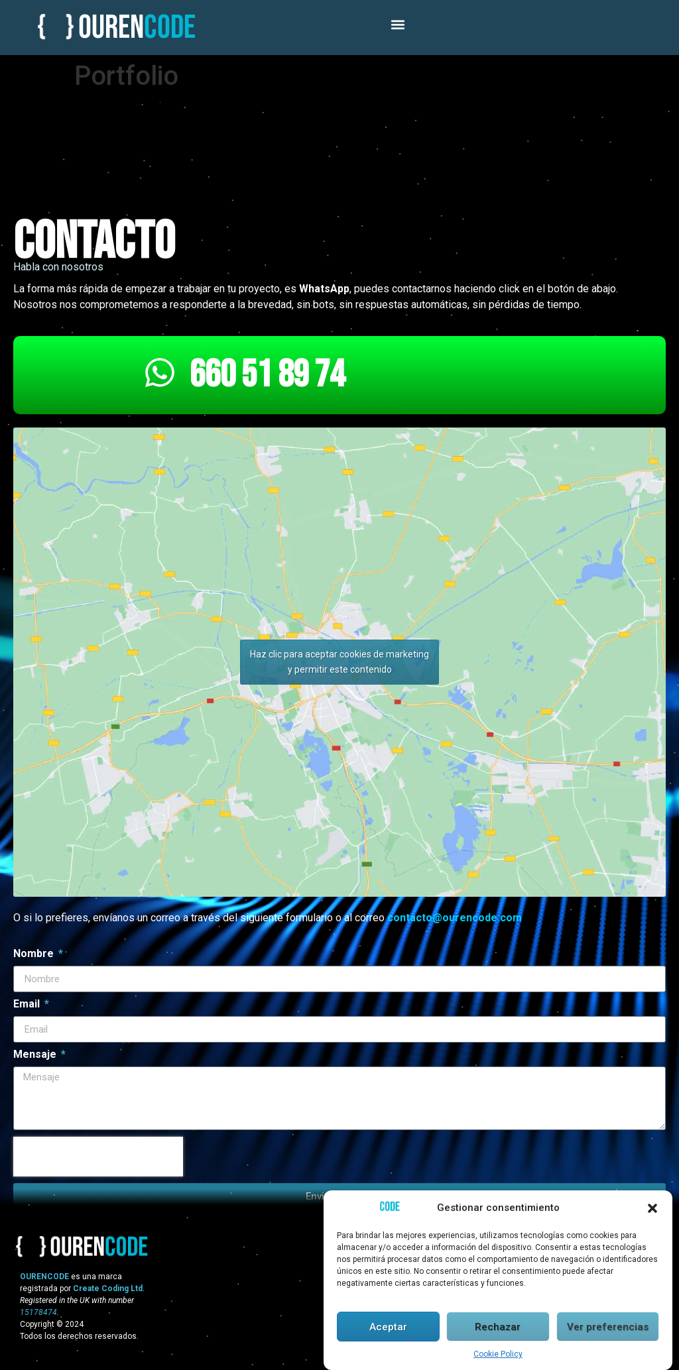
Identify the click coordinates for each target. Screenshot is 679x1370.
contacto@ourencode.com (454, 917)
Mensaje (36, 1054)
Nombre (34, 954)
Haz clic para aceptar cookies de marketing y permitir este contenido (339, 662)
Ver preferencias (607, 1328)
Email (27, 1004)
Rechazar (498, 1328)
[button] (652, 1209)
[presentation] (98, 1156)
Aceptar (388, 1328)
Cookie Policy (498, 1356)
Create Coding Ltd (108, 1288)
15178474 (38, 1312)
